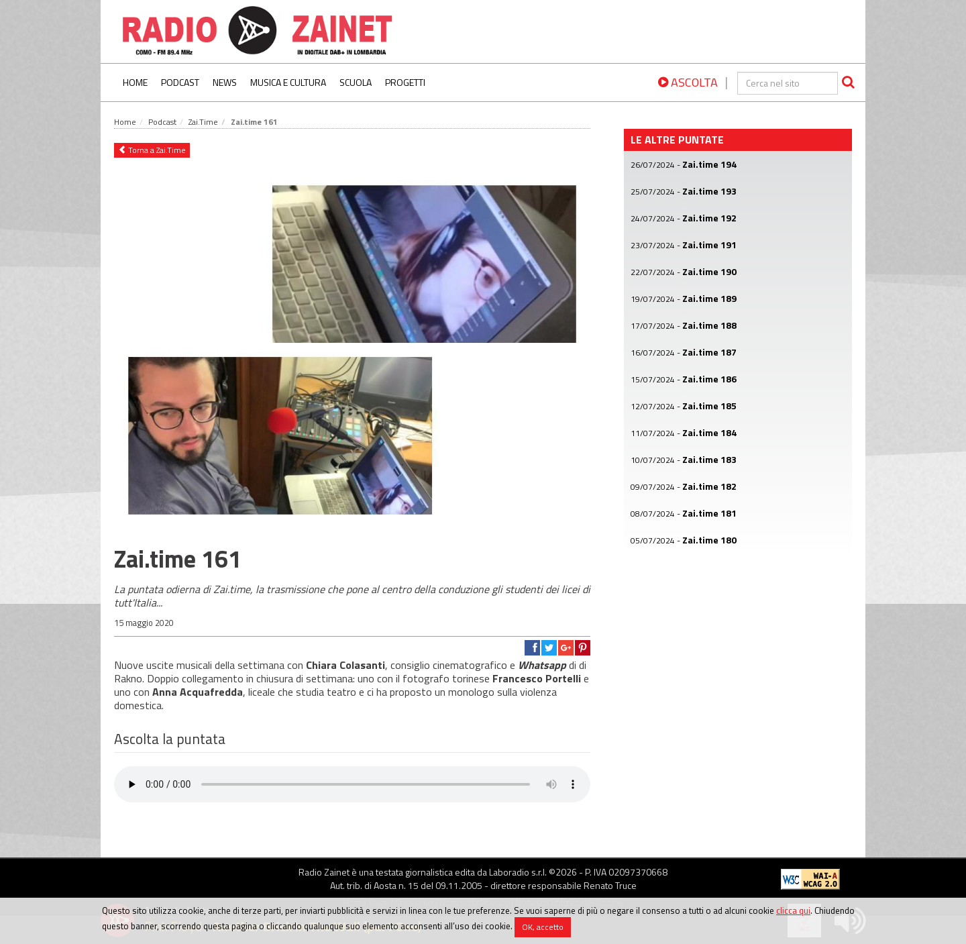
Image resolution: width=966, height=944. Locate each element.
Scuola (355, 82)
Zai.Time (203, 121)
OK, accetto (543, 927)
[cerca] (787, 83)
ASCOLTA (688, 82)
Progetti (405, 82)
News (225, 82)
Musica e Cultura (288, 82)
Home (135, 82)
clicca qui (793, 910)
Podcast (180, 82)
